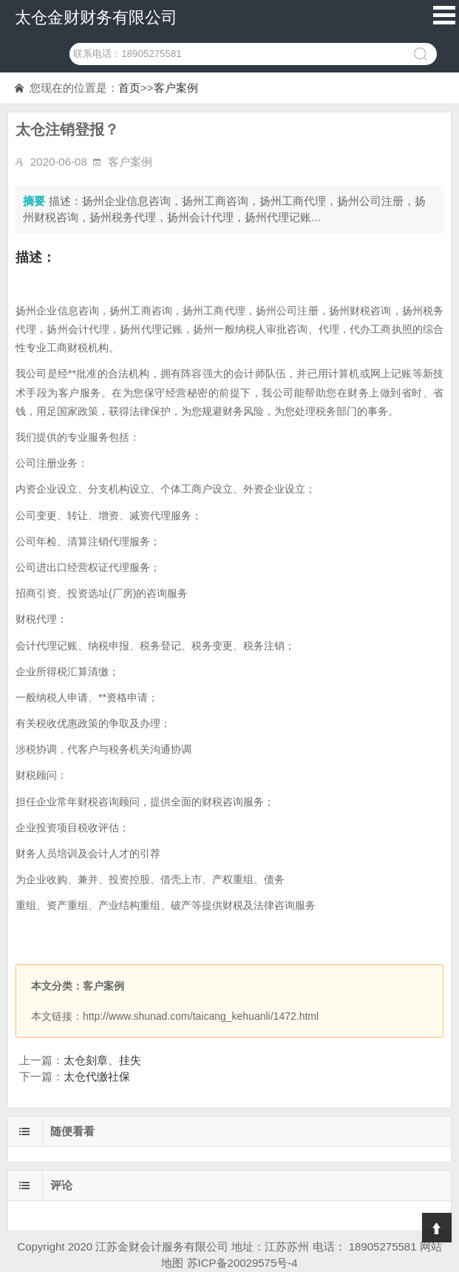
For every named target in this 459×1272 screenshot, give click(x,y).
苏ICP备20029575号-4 (242, 1262)
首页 (129, 87)
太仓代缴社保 (97, 1076)
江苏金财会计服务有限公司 (161, 1246)
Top (437, 1227)
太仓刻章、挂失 (102, 1060)
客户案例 (176, 87)
